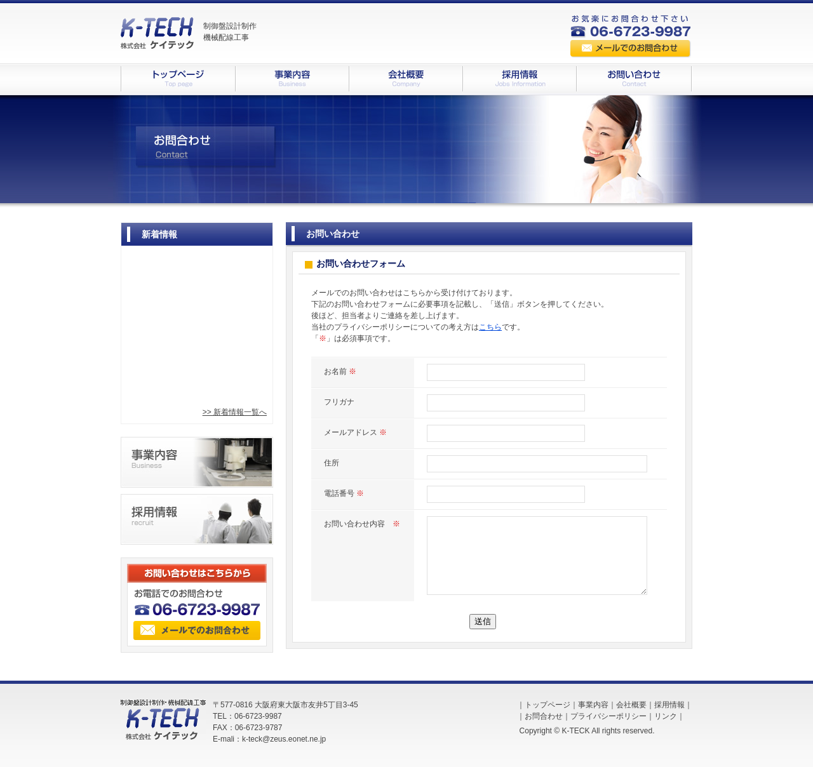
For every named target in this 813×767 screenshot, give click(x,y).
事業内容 (593, 704)
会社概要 (631, 704)
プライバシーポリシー (608, 716)
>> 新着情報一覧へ (235, 412)
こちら (490, 327)
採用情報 (669, 704)
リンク (665, 716)
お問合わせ (544, 716)
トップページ (547, 704)
